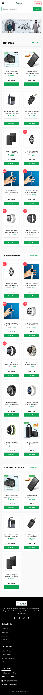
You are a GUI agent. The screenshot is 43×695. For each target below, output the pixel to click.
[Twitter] (19, 618)
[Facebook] (14, 618)
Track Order (5, 632)
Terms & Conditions (8, 658)
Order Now (11, 84)
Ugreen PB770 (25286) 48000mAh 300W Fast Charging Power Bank (11, 113)
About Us (5, 636)
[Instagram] (24, 618)
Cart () (37, 3)
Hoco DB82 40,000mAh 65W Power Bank (32, 112)
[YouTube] (28, 618)
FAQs (3, 662)
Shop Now (5, 629)
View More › (35, 256)
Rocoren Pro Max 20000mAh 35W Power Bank (32, 73)
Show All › (36, 43)
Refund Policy (6, 651)
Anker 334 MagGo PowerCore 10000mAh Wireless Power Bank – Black (11, 153)
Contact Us (5, 639)
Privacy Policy (6, 654)
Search (37, 9)
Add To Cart (11, 80)
